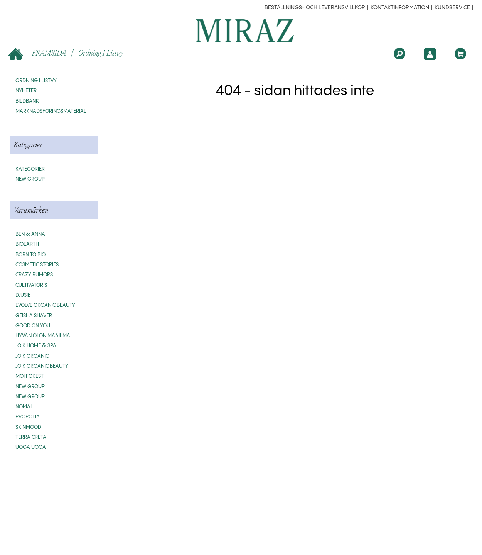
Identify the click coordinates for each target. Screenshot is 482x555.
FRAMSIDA (37, 53)
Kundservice (452, 7)
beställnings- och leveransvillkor (315, 7)
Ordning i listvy (100, 52)
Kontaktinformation (400, 7)
